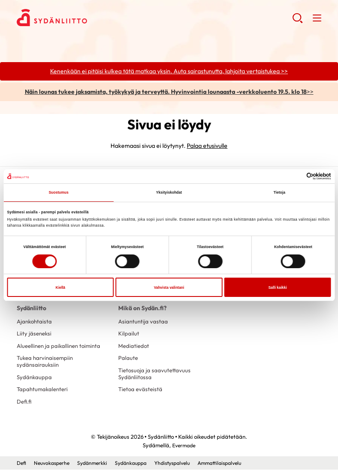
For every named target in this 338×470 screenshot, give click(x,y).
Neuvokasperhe (54, 463)
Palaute (128, 358)
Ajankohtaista (35, 322)
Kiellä (60, 287)
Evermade (184, 446)
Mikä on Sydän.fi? (142, 308)
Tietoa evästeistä (141, 390)
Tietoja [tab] (279, 192)
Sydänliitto (31, 308)
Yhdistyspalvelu (184, 463)
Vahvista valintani (169, 287)
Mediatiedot (134, 346)
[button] (297, 21)
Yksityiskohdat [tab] (169, 192)
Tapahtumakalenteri (44, 390)
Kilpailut (128, 334)
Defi (22, 463)
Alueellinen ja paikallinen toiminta (61, 346)
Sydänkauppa (35, 378)
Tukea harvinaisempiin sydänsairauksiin (47, 362)
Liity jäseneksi (35, 334)
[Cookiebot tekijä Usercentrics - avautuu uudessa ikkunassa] (293, 176)
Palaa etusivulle (207, 146)
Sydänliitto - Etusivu (85, 17)
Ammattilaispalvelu (236, 463)
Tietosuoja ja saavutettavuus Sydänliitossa (155, 374)
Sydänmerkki (97, 463)
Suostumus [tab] (58, 192)
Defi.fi (25, 403)
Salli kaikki (277, 287)
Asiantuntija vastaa (143, 322)
